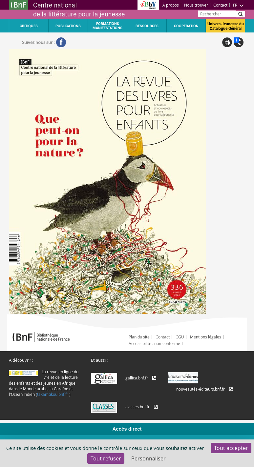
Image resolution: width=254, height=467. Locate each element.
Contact (220, 5)
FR (238, 5)
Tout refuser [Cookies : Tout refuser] (106, 458)
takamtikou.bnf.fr (52, 394)
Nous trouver (196, 5)
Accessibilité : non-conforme (154, 343)
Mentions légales (205, 336)
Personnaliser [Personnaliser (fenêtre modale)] (148, 458)
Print (227, 42)
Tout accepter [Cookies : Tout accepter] (231, 448)
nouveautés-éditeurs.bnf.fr (200, 389)
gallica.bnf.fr (136, 377)
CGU (180, 336)
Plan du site (139, 336)
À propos (170, 5)
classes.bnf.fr (137, 406)
